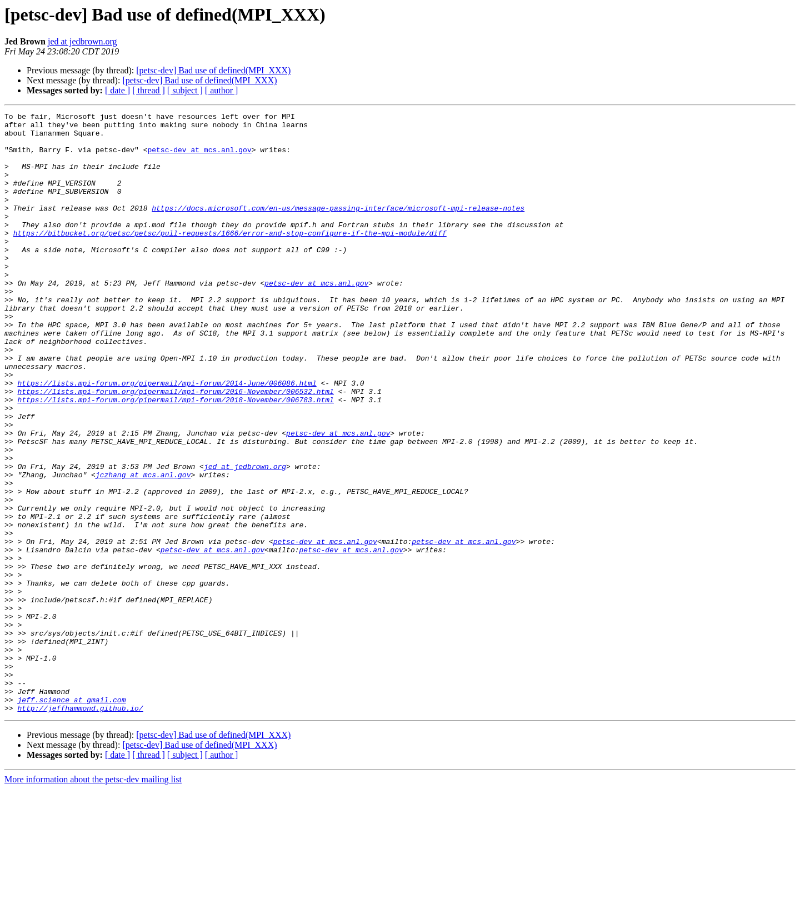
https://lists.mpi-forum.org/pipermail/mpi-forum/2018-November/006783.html (175, 458)
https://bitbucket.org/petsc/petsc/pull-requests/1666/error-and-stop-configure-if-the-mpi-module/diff (230, 258)
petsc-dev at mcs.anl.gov (199, 158)
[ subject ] (185, 90)
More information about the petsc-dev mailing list (93, 899)
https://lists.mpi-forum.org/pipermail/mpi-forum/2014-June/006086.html (166, 438)
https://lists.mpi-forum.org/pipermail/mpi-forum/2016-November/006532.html (175, 448)
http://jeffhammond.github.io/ (80, 828)
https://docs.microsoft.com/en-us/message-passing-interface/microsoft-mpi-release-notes (338, 228)
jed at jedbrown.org (82, 41)
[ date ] (117, 90)
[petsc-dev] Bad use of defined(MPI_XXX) (213, 70)
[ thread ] (148, 90)
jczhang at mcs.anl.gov (143, 548)
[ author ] (221, 90)
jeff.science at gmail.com (71, 818)
